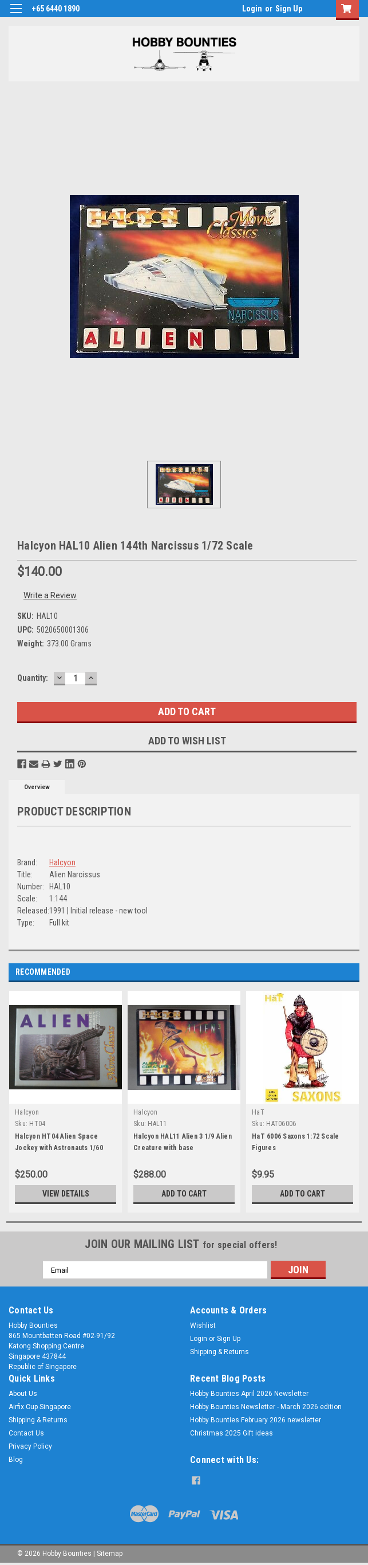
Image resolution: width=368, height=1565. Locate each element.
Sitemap (109, 1554)
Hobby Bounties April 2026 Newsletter (249, 1394)
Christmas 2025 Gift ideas (231, 1433)
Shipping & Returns (219, 1352)
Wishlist (203, 1325)
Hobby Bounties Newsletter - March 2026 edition (266, 1407)
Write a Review (50, 595)
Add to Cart (184, 1193)
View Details (65, 1193)
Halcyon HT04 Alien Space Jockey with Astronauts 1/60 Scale (59, 1147)
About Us (23, 1394)
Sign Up (288, 8)
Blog (16, 1460)
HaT (258, 1112)
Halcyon (62, 862)
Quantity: (32, 678)
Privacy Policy (30, 1446)
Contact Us (26, 1433)
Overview (37, 787)
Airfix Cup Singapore (40, 1407)
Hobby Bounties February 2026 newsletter (255, 1420)
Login (252, 8)
